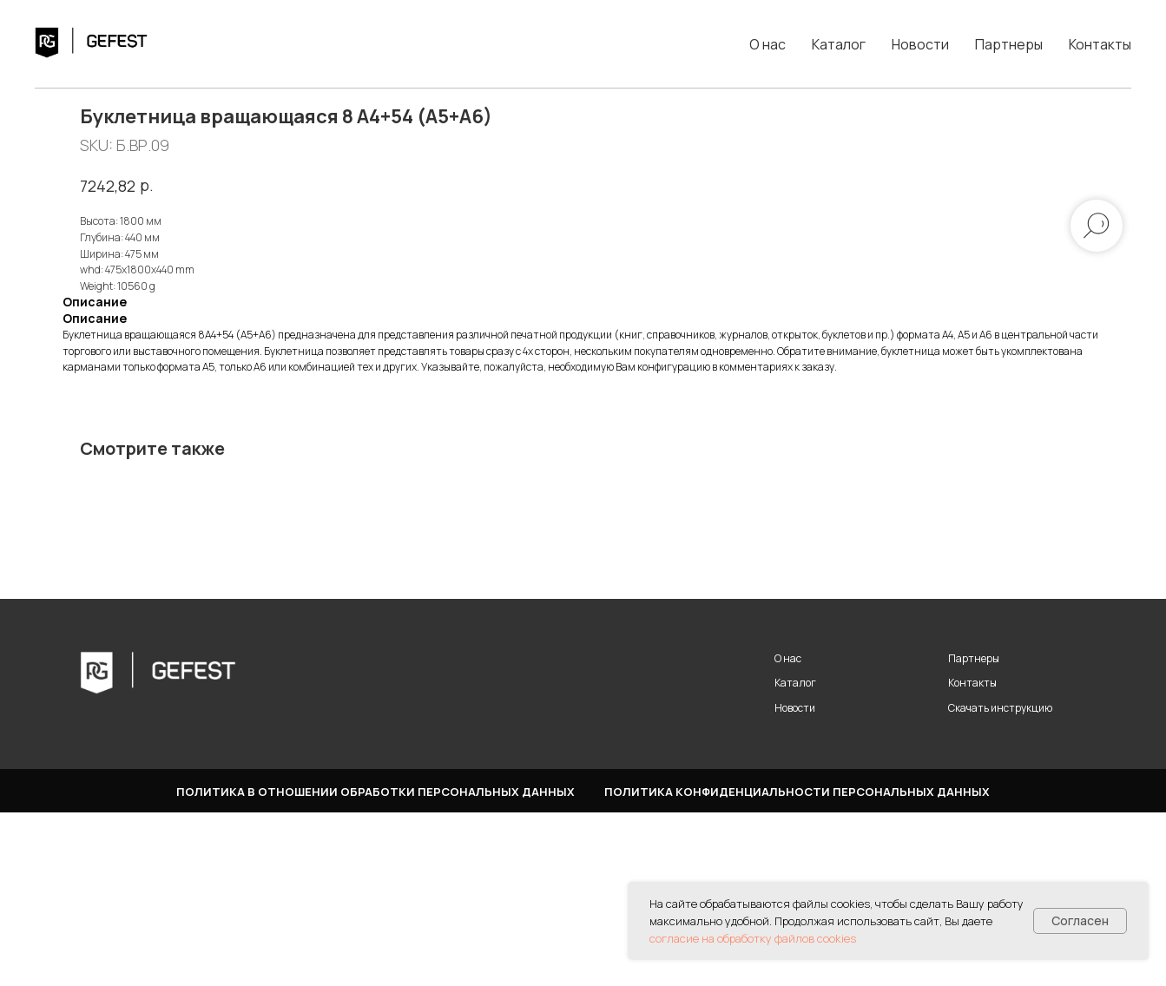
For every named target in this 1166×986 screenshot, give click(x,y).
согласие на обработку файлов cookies (752, 938)
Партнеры (1009, 44)
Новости (920, 44)
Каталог (839, 44)
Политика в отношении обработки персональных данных (375, 965)
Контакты (1100, 44)
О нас (767, 44)
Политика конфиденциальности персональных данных (797, 965)
